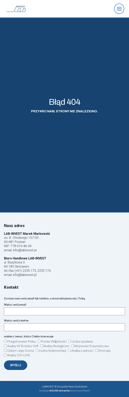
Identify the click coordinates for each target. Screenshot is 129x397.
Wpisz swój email (15, 304)
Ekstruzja (104, 350)
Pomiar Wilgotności (53, 341)
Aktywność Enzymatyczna (91, 346)
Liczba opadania (82, 341)
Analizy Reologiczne (56, 346)
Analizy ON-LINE (18, 355)
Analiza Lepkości (82, 350)
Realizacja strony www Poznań (64, 390)
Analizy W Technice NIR (22, 346)
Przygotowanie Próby (21, 341)
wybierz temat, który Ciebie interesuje (28, 336)
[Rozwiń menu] (119, 9)
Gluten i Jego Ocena (20, 350)
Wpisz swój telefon (16, 320)
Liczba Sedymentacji (52, 350)
